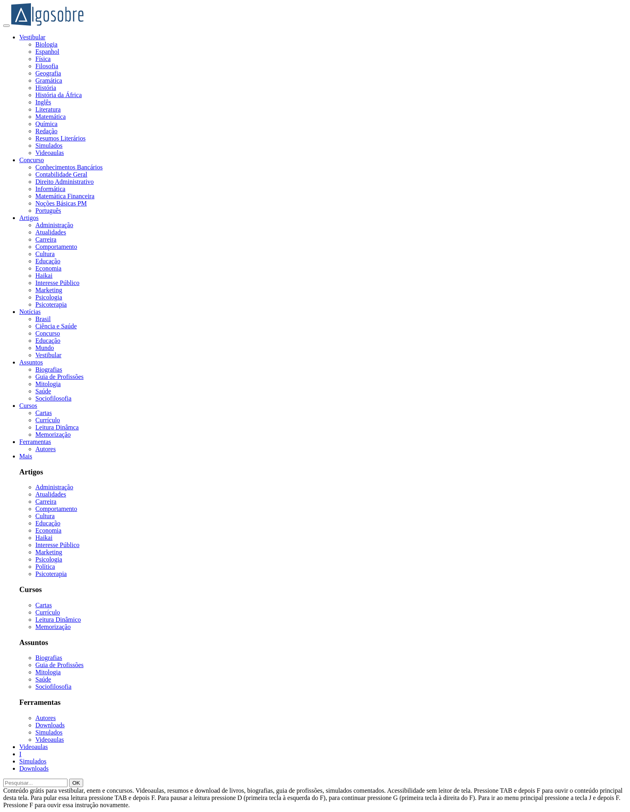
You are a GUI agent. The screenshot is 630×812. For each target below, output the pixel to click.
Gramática (48, 80)
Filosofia (46, 66)
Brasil (43, 318)
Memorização (53, 434)
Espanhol (47, 51)
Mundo (44, 347)
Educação (47, 261)
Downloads (50, 725)
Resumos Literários (60, 138)
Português (48, 210)
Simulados (49, 145)
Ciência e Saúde (56, 326)
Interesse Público (57, 282)
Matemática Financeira (64, 196)
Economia (48, 268)
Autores (45, 449)
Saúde (43, 391)
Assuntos (31, 362)
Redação (46, 131)
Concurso (31, 160)
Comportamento (56, 246)
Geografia (48, 73)
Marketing (48, 290)
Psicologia (48, 297)
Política (45, 566)
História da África (58, 95)
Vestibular (32, 37)
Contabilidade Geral (61, 174)
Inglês (43, 102)
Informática (50, 188)
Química (46, 123)
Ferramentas (35, 441)
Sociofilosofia (53, 398)
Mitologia (48, 384)
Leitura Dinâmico (58, 619)
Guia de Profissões (59, 376)
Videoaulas (49, 152)
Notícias (30, 311)
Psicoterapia (51, 304)
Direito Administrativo (64, 181)
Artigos (29, 217)
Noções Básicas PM (61, 203)
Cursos (28, 405)
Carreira (45, 239)
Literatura (48, 109)
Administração (54, 225)
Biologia (46, 44)
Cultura (45, 253)
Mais (25, 456)
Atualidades (50, 232)
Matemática (50, 116)
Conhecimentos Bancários (69, 167)
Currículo (47, 420)
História (45, 87)
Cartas (43, 412)
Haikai (44, 275)
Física (43, 58)
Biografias (48, 369)
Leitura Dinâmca (57, 427)
